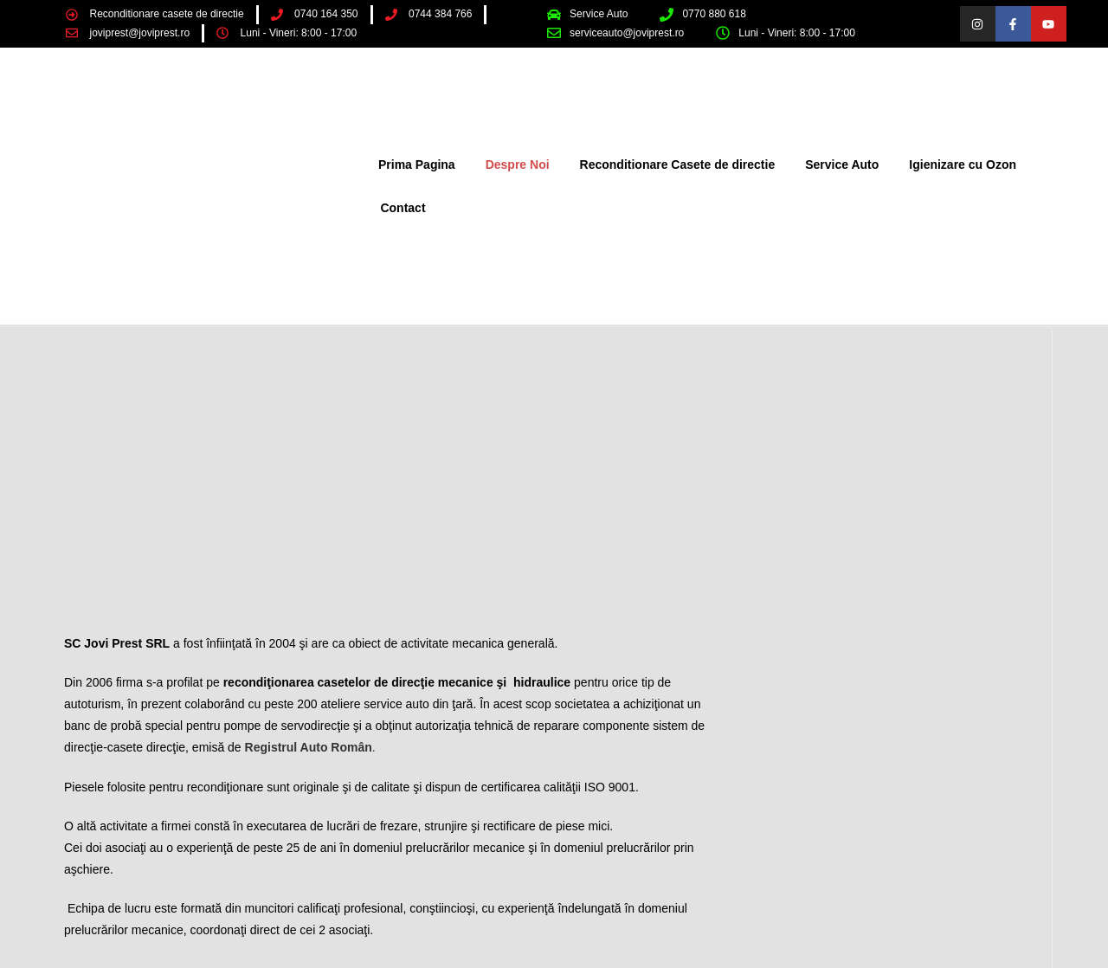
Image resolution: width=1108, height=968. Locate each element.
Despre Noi (518, 164)
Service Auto (842, 164)
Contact (402, 208)
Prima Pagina (416, 164)
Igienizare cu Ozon (962, 164)
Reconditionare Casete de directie (678, 164)
